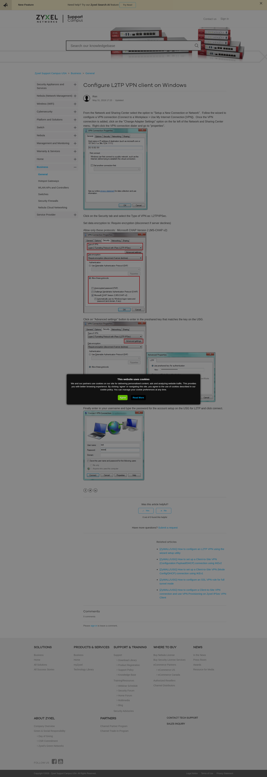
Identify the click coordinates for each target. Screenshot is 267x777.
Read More (138, 397)
